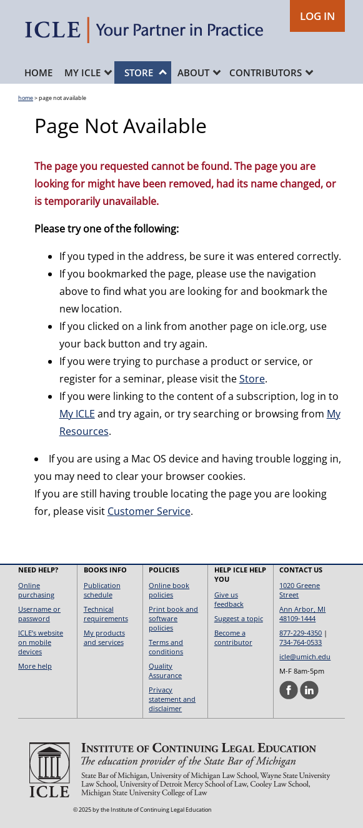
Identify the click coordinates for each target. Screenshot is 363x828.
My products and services (104, 637)
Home (38, 72)
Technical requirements (106, 613)
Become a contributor (233, 637)
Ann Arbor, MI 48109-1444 (302, 613)
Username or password (39, 613)
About (199, 72)
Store (145, 72)
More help (35, 666)
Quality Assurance (165, 670)
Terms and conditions (166, 646)
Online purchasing (36, 590)
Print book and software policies (173, 618)
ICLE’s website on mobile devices (40, 642)
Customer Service (149, 511)
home (25, 98)
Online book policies (169, 590)
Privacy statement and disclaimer (172, 699)
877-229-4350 (300, 632)
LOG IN (317, 16)
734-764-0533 (300, 642)
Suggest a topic (238, 618)
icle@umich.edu (305, 656)
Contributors (271, 72)
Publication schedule (102, 590)
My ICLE (88, 72)
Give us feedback (229, 599)
